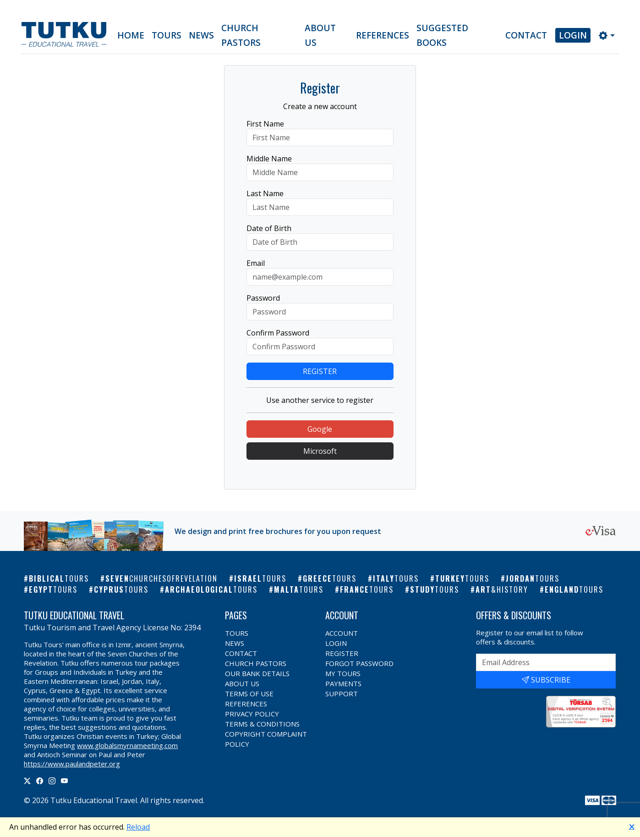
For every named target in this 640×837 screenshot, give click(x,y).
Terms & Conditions (262, 723)
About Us (320, 35)
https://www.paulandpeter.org (72, 763)
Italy (396, 578)
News (201, 35)
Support (341, 693)
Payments (343, 683)
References (382, 35)
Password (263, 298)
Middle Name (269, 159)
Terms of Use (249, 693)
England (574, 589)
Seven (161, 578)
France (367, 589)
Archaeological (211, 589)
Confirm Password (277, 333)
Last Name (265, 193)
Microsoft (320, 451)
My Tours (343, 673)
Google (319, 429)
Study (434, 589)
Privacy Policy (252, 713)
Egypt (53, 589)
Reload (138, 827)
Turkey (462, 578)
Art (502, 589)
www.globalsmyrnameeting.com (127, 745)
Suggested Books (442, 35)
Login (573, 35)
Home (130, 35)
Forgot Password (359, 663)
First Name (265, 124)
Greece (329, 578)
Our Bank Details (257, 673)
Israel (260, 578)
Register (341, 653)
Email (255, 263)
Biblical (59, 578)
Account (341, 633)
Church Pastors (241, 35)
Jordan (532, 578)
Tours (166, 35)
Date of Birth (268, 228)
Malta (298, 589)
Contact (526, 35)
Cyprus (121, 589)
